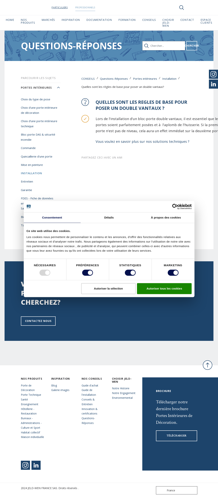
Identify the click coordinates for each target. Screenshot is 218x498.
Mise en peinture (32, 165)
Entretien (27, 181)
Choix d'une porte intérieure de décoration (39, 110)
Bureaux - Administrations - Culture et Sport (31, 422)
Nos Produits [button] (28, 21)
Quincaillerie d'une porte (36, 156)
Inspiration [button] (70, 20)
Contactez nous (38, 321)
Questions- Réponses (88, 420)
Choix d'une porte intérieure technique (39, 123)
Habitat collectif (30, 432)
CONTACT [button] (187, 20)
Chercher (191, 45)
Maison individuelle (32, 437)
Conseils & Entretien (88, 402)
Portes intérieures (145, 78)
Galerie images (60, 390)
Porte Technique (31, 395)
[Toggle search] (181, 7)
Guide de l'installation (89, 392)
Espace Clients (206, 21)
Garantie (26, 190)
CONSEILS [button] (149, 20)
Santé (24, 399)
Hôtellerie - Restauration (29, 411)
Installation (169, 78)
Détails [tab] (109, 217)
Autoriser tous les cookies (164, 288)
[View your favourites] (193, 7)
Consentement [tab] (52, 217)
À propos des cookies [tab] (166, 217)
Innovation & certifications (90, 411)
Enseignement (29, 404)
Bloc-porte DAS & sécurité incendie (38, 137)
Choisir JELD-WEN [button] (168, 22)
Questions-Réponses (114, 78)
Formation (127, 20)
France (166, 490)
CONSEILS (88, 78)
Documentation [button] (99, 20)
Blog (54, 385)
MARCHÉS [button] (48, 20)
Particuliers (65, 7)
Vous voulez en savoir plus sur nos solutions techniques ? (143, 141)
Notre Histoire (120, 388)
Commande (28, 148)
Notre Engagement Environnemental (123, 395)
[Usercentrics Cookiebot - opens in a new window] (175, 206)
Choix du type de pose (35, 99)
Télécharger (177, 435)
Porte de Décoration (28, 388)
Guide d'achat (90, 385)
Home (10, 20)
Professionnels (90, 7)
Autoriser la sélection (108, 288)
